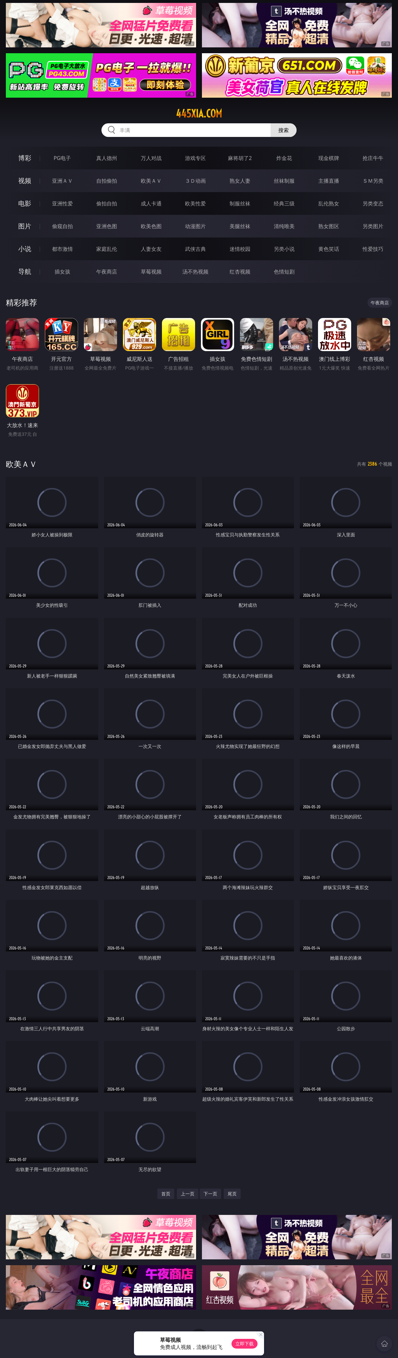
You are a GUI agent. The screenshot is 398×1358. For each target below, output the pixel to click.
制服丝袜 (240, 203)
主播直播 (328, 180)
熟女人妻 (240, 180)
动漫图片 (195, 226)
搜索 (283, 130)
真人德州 (106, 158)
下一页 (210, 1194)
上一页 (187, 1194)
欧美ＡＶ (151, 180)
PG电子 (62, 158)
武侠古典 (195, 248)
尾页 (232, 1194)
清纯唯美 (284, 226)
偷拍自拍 (106, 203)
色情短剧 (284, 271)
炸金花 (284, 158)
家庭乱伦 (106, 248)
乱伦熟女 (328, 203)
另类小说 (284, 248)
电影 (24, 203)
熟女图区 (328, 226)
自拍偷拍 (106, 180)
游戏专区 (195, 158)
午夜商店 (106, 271)
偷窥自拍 (62, 226)
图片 (24, 226)
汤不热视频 (195, 271)
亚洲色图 (106, 226)
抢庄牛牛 (373, 158)
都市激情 (62, 248)
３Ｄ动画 (195, 180)
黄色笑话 (328, 248)
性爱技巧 (373, 248)
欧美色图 (151, 226)
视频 (24, 180)
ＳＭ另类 (373, 180)
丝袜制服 (284, 180)
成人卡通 (151, 203)
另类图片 (373, 226)
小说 (24, 248)
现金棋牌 (328, 158)
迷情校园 (240, 248)
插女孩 (62, 271)
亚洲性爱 (62, 203)
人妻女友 (151, 248)
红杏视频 (240, 271)
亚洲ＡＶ (62, 180)
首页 (165, 1194)
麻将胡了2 (240, 158)
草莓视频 (151, 271)
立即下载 (244, 1343)
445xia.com (199, 113)
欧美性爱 (195, 203)
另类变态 (373, 203)
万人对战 (151, 158)
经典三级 (284, 203)
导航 (24, 271)
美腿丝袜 (240, 226)
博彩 (24, 157)
